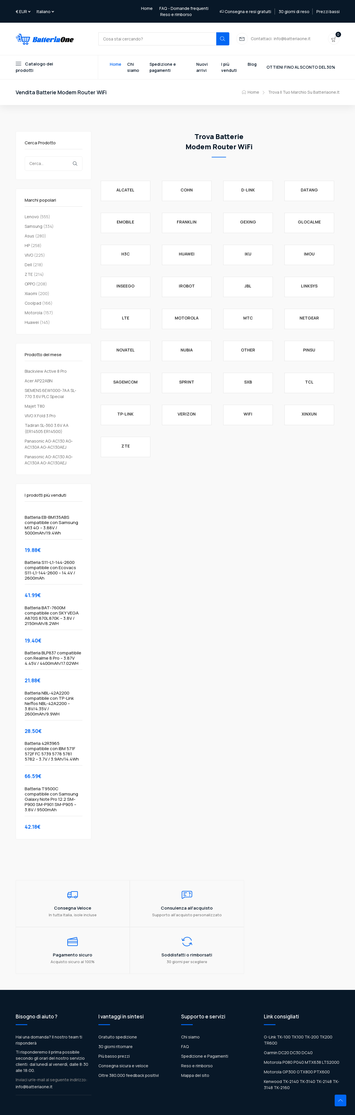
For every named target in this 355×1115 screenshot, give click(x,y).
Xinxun (309, 414)
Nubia (187, 350)
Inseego (125, 286)
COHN (187, 190)
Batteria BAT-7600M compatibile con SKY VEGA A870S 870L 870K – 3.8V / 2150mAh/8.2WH (52, 616)
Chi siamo (190, 996)
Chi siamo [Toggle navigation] (133, 67)
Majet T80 (35, 406)
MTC (248, 318)
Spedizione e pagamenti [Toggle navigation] (162, 67)
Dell (28, 265)
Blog (252, 64)
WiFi (248, 414)
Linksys (309, 286)
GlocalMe (309, 222)
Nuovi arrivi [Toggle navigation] (202, 67)
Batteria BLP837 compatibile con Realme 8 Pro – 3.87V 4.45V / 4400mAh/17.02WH (53, 659)
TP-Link (125, 414)
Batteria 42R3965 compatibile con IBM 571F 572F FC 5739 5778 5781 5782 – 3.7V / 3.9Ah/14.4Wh (52, 751)
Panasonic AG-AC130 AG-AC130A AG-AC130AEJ (49, 444)
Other (248, 350)
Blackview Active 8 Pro (46, 371)
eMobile (125, 222)
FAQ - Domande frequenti (183, 8)
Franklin (187, 222)
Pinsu (309, 350)
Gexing (248, 222)
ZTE (29, 274)
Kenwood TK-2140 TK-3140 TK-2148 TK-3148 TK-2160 (301, 1044)
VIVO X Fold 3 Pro (40, 416)
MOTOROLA (187, 318)
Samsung (33, 226)
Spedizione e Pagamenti (204, 1015)
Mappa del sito (195, 1034)
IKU (248, 254)
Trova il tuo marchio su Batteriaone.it (304, 92)
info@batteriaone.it (34, 1046)
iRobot (187, 286)
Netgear (309, 318)
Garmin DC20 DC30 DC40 (288, 1012)
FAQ (185, 1006)
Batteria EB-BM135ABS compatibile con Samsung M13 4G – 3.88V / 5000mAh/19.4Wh (51, 525)
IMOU (309, 254)
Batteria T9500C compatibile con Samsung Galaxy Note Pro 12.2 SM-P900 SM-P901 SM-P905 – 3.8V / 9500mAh (51, 799)
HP (27, 245)
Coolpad (33, 303)
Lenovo (32, 217)
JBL (247, 286)
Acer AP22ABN (39, 381)
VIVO (29, 255)
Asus (29, 236)
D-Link (248, 190)
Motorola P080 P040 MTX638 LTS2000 (301, 1021)
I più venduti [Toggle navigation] (229, 67)
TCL (309, 382)
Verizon (187, 414)
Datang (309, 190)
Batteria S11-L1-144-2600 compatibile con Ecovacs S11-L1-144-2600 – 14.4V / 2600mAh (50, 570)
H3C (125, 254)
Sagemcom (125, 382)
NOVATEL (125, 350)
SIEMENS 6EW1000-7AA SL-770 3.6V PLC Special (50, 394)
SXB (248, 382)
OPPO (30, 284)
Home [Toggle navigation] (115, 64)
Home (147, 8)
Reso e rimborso (176, 14)
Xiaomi (31, 293)
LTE (125, 318)
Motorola (33, 313)
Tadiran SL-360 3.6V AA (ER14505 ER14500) (47, 428)
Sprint (186, 382)
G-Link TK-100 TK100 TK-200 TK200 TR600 (298, 999)
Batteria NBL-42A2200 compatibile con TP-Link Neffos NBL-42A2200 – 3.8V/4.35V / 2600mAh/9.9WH (49, 704)
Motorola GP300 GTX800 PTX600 (297, 1031)
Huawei (32, 322)
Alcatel (125, 190)
